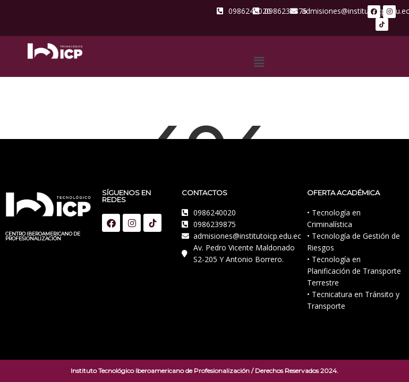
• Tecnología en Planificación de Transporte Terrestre (354, 271)
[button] (259, 61)
